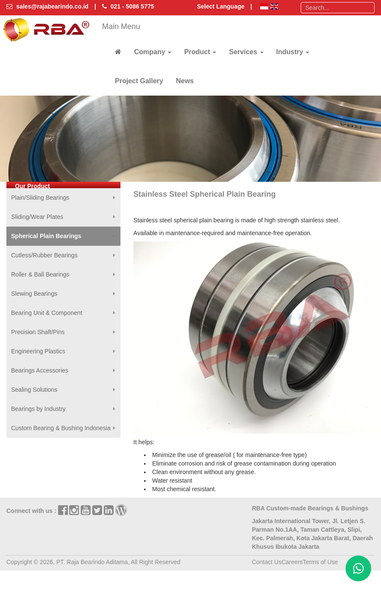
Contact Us (266, 562)
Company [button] (152, 51)
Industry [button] (293, 51)
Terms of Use (320, 562)
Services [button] (246, 51)
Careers (292, 562)
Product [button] (200, 51)
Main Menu (121, 26)
